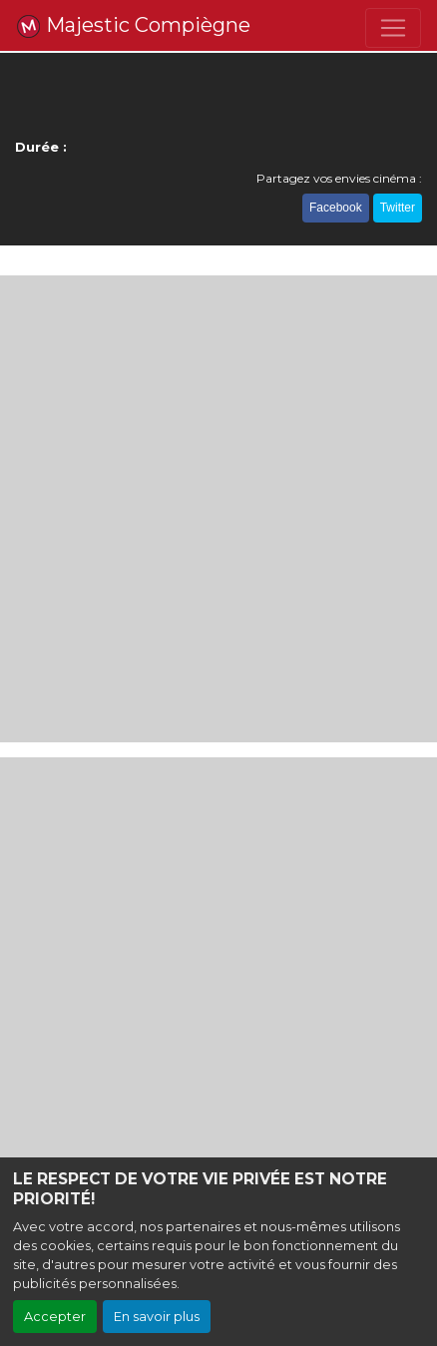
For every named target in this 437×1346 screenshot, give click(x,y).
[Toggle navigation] (393, 28)
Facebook (335, 208)
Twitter (397, 208)
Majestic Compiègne (133, 26)
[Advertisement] (218, 508)
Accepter (55, 1316)
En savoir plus (157, 1316)
